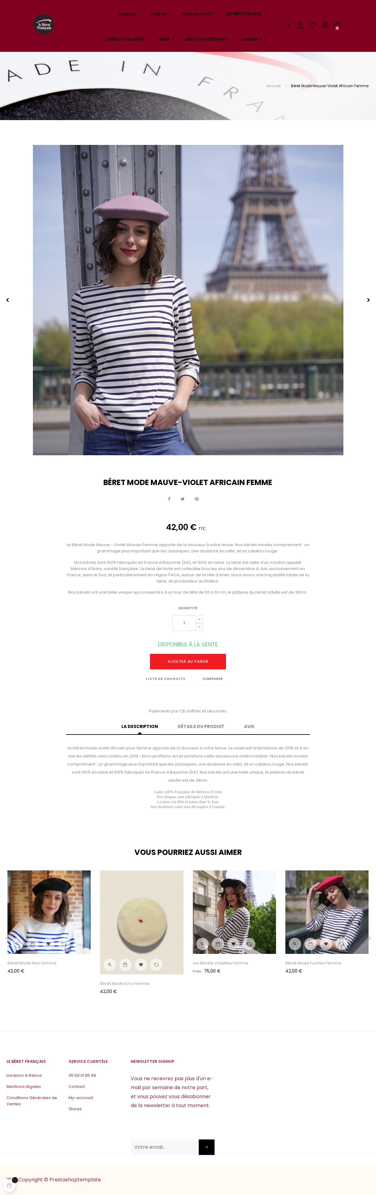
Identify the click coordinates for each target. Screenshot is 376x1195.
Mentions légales (24, 1086)
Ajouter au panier (188, 661)
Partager (169, 499)
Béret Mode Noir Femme (32, 963)
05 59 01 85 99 (82, 1075)
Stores (75, 1109)
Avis (249, 726)
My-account (81, 1098)
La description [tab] (139, 726)
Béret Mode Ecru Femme (125, 983)
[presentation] (178, 1127)
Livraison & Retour (24, 1075)
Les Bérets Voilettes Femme (220, 963)
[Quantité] (184, 623)
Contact (77, 1086)
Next (368, 300)
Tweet (183, 499)
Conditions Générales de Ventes (32, 1101)
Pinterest (197, 499)
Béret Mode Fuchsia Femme (313, 963)
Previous (7, 300)
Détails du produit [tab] (201, 726)
